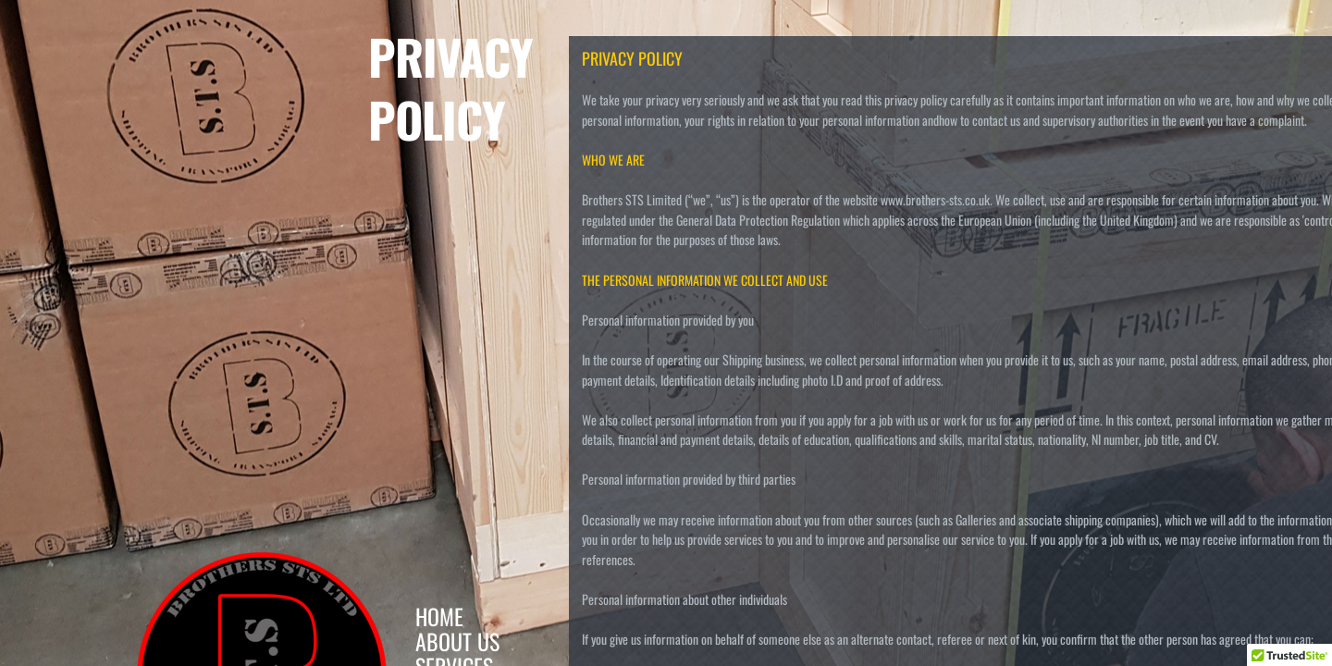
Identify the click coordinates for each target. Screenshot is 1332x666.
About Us (457, 641)
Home (439, 616)
